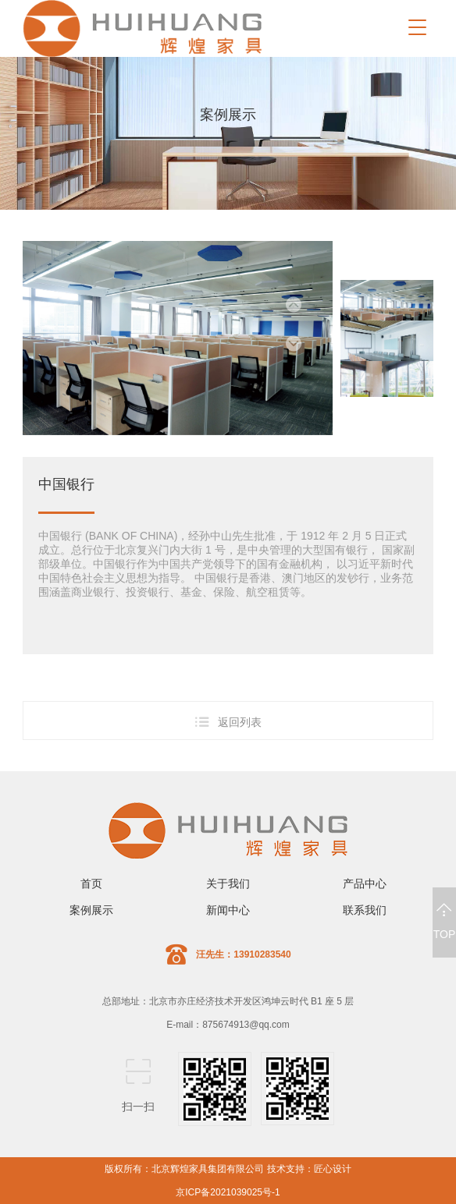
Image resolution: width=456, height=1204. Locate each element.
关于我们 (228, 883)
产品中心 (365, 883)
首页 (91, 883)
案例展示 (91, 910)
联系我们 (365, 910)
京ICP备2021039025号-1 (228, 1192)
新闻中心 (228, 910)
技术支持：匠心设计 (309, 1168)
